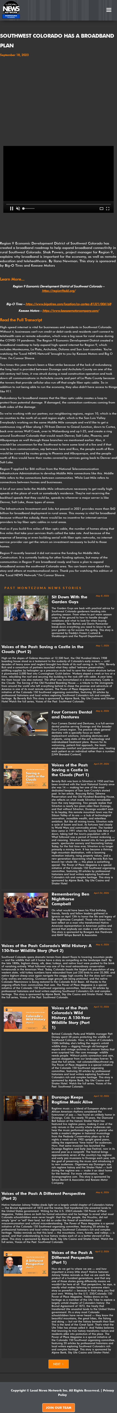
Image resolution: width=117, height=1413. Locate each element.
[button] (109, 10)
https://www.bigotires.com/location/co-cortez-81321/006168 (68, 304)
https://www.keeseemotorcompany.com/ (70, 310)
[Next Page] (59, 1364)
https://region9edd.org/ (58, 291)
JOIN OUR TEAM (58, 1407)
